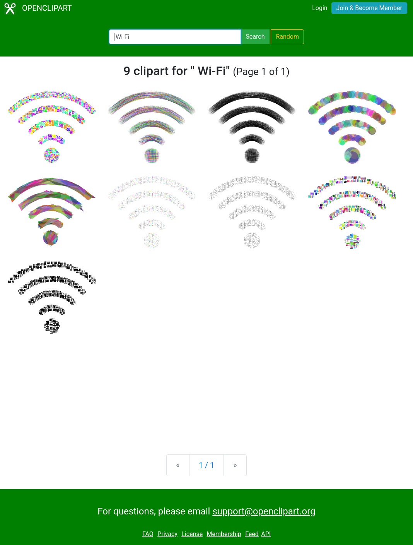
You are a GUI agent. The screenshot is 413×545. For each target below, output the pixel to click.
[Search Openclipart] (175, 36)
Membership (223, 534)
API (266, 534)
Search (255, 36)
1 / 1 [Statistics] (207, 465)
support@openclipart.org (263, 511)
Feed (252, 534)
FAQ (148, 534)
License (192, 534)
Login (319, 8)
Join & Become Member (369, 8)
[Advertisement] (206, 388)
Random (287, 36)
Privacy (167, 534)
